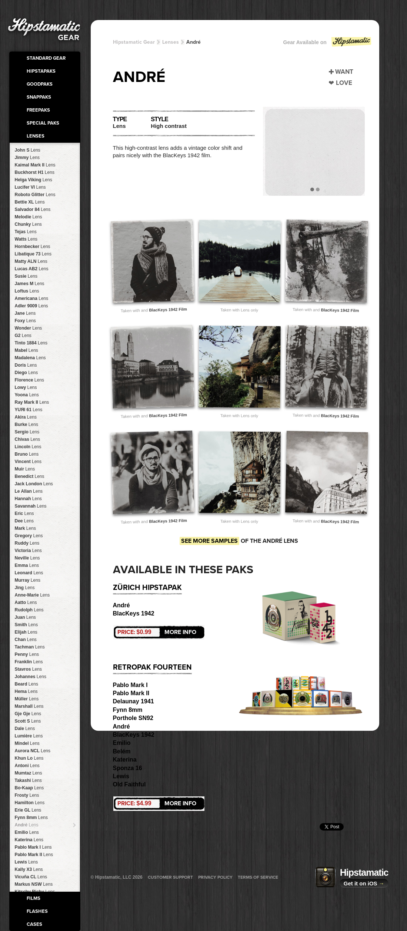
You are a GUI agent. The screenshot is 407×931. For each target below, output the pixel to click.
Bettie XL (30, 202)
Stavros (28, 669)
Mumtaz (28, 773)
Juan (25, 617)
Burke (26, 424)
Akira (26, 417)
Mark (25, 528)
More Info (156, 632)
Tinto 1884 (31, 343)
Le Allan (29, 491)
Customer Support (170, 877)
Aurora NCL (32, 750)
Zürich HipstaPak (147, 587)
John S (27, 150)
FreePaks (38, 110)
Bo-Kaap (29, 787)
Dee (24, 521)
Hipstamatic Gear (134, 42)
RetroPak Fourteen (152, 667)
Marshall (29, 706)
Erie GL (28, 810)
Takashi (28, 780)
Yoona (27, 394)
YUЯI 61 (29, 409)
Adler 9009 (31, 305)
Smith (26, 624)
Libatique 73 (33, 254)
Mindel (27, 743)
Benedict (29, 476)
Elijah (26, 632)
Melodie (28, 216)
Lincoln (28, 446)
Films (33, 898)
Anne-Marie (32, 595)
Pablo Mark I (33, 847)
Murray (27, 580)
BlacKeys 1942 (133, 613)
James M (29, 283)
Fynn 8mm (31, 817)
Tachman (30, 647)
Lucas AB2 (32, 268)
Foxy (25, 320)
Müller (27, 698)
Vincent (28, 461)
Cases (34, 924)
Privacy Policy (215, 877)
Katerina (29, 839)
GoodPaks (40, 84)
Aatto (26, 602)
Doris (26, 365)
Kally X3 (29, 869)
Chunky (28, 224)
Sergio (27, 432)
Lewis (26, 862)
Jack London (34, 483)
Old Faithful (129, 784)
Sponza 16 (127, 768)
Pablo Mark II (34, 854)
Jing (25, 587)
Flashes (37, 911)
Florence (29, 380)
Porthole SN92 (133, 718)
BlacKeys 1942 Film (168, 309)
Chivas (27, 439)
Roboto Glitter (35, 194)
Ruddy (27, 543)
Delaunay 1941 (133, 701)
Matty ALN (31, 261)
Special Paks (43, 123)
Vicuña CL (31, 876)
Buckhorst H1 (34, 172)
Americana (32, 298)
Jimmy (27, 157)
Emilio (27, 832)
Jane (25, 313)
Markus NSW (34, 884)
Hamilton (30, 802)
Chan (26, 639)
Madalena (30, 357)
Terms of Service (258, 877)
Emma (27, 565)
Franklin (29, 661)
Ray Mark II (32, 402)
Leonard (29, 572)
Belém (122, 751)
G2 (23, 335)
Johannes (30, 676)
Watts (26, 239)
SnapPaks (39, 97)
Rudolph (29, 610)
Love (344, 83)
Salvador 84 (33, 209)
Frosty (27, 795)
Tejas (26, 231)
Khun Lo (29, 758)
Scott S (28, 721)
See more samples (209, 541)
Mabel (26, 350)
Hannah (28, 498)
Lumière (29, 736)
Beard (26, 684)
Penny (27, 654)
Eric (24, 513)
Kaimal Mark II (35, 165)
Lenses (35, 136)
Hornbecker (32, 246)
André (27, 825)
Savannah (31, 506)
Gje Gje (28, 713)
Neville (27, 558)
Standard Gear (46, 58)
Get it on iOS (364, 883)
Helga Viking (33, 179)
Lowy (26, 387)
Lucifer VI (30, 187)
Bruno (27, 454)
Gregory (29, 535)
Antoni (27, 765)
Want (344, 72)
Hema (26, 691)
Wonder (28, 328)
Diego (26, 372)
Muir (25, 469)
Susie (26, 276)
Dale (25, 728)
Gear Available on (327, 44)
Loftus (27, 291)
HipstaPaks (41, 71)
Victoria (28, 550)
